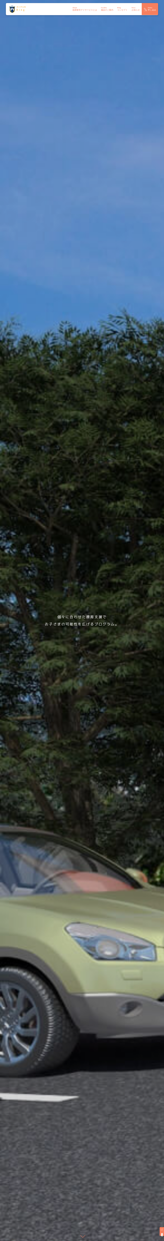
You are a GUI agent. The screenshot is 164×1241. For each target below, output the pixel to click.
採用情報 (162, 1231)
